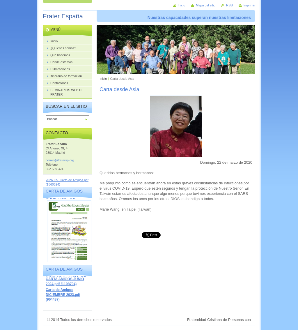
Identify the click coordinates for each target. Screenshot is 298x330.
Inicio (103, 78)
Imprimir (249, 5)
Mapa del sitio (205, 5)
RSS (229, 5)
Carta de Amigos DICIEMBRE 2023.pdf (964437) (63, 294)
